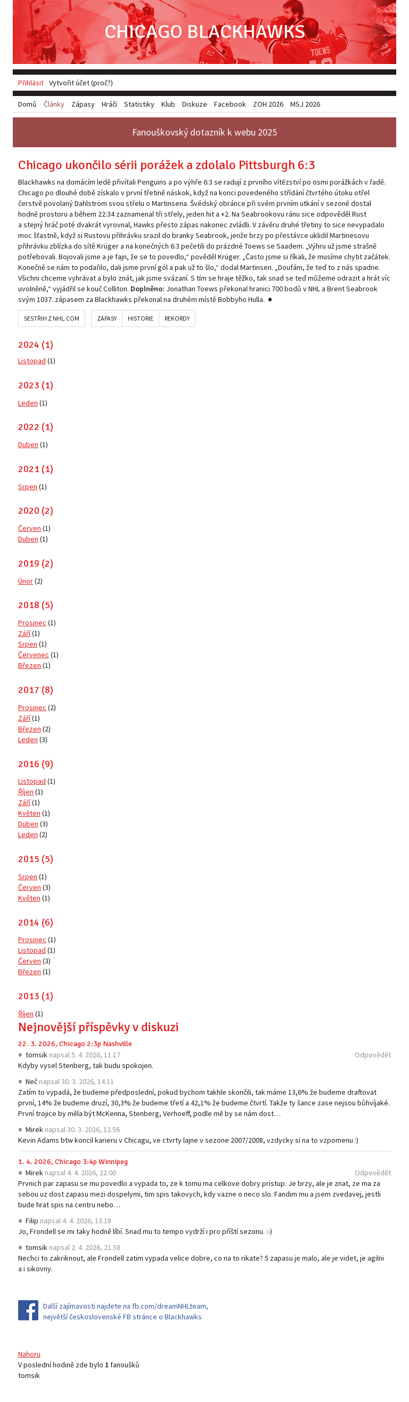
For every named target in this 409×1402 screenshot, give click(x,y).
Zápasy (107, 318)
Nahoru (29, 1354)
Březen (29, 665)
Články (54, 104)
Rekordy (177, 318)
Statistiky (139, 104)
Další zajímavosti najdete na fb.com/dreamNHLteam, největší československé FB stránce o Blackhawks (125, 1311)
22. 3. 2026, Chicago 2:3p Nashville (75, 1043)
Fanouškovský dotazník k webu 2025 (204, 132)
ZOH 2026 (268, 104)
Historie (140, 318)
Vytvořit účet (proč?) (81, 82)
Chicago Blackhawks (204, 32)
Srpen (27, 486)
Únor (25, 581)
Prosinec (32, 622)
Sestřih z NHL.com (51, 318)
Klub (168, 104)
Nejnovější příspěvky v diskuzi (98, 1027)
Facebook (230, 104)
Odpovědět (373, 1055)
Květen (29, 813)
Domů (27, 104)
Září (24, 633)
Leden (28, 403)
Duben (28, 444)
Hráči (109, 104)
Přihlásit (31, 82)
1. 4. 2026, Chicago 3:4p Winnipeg (73, 1161)
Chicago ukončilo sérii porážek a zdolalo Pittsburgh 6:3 (166, 165)
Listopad (32, 360)
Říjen (26, 791)
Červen (29, 528)
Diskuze (194, 104)
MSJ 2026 (305, 104)
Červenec (33, 654)
